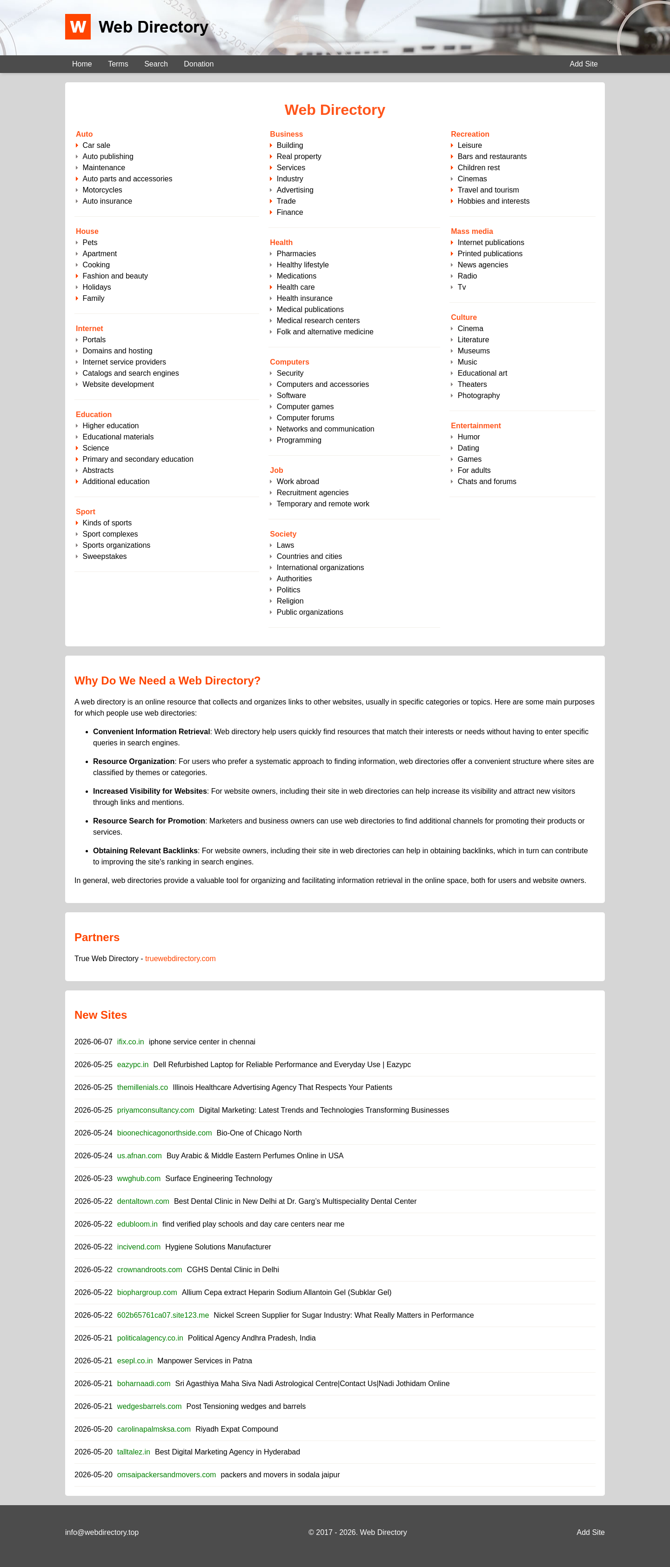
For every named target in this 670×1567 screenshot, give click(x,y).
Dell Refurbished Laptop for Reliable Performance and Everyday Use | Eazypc (282, 1065)
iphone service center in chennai (202, 1042)
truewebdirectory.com (180, 959)
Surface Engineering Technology (218, 1178)
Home (82, 64)
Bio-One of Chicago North (259, 1133)
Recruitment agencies (313, 493)
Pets (89, 242)
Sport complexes (110, 534)
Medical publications (310, 309)
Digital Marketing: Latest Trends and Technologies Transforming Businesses (324, 1110)
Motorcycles (102, 190)
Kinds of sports (107, 523)
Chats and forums (487, 481)
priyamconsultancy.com (155, 1110)
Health (281, 242)
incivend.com (139, 1247)
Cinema (470, 328)
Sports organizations (116, 545)
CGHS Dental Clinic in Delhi (233, 1270)
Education (94, 414)
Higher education (110, 426)
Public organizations (310, 612)
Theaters (472, 384)
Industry (290, 179)
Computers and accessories (323, 384)
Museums (474, 351)
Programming (299, 440)
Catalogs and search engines (130, 373)
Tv (462, 287)
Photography (479, 395)
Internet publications (491, 242)
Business (286, 134)
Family (93, 298)
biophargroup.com (147, 1292)
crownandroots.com (149, 1270)
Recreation (470, 134)
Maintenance (103, 168)
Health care (296, 287)
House (87, 231)
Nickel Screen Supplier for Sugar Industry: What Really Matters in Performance (344, 1315)
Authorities (294, 579)
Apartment (99, 254)
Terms (118, 64)
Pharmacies (296, 254)
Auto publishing (107, 156)
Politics (289, 590)
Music (467, 362)
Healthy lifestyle (303, 265)
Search (156, 64)
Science (95, 448)
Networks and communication (326, 429)
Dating (468, 448)
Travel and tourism (488, 190)
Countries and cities (309, 556)
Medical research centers (318, 321)
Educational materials (118, 437)
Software (291, 395)
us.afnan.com (139, 1156)
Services (291, 168)
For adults (474, 470)
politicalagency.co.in (150, 1338)
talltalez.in (133, 1452)
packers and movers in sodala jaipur (280, 1475)
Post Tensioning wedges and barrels (246, 1406)
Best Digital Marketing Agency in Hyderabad (227, 1452)
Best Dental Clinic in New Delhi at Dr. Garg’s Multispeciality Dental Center (295, 1201)
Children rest (479, 168)
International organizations (320, 567)
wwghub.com (139, 1178)
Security (290, 373)
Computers (289, 362)
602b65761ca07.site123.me (163, 1315)
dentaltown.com (143, 1201)
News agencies (483, 265)
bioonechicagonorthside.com (164, 1133)
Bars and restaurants (492, 156)
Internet (89, 328)
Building (290, 145)
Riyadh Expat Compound (236, 1429)
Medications (296, 276)
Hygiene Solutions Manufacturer (218, 1247)
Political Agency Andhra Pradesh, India (252, 1338)
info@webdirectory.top (102, 1532)
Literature (473, 340)
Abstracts (98, 470)
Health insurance (305, 298)
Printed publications (490, 254)
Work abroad (298, 481)
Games (470, 459)
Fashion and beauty (115, 276)
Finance (290, 212)
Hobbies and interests (494, 201)
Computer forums (306, 418)
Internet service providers (124, 362)
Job (276, 470)
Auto (84, 134)
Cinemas (472, 179)
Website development (118, 384)
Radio (467, 276)
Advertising (295, 190)
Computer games (305, 407)
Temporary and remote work (323, 504)
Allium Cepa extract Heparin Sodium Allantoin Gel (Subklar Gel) (287, 1292)
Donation (199, 64)
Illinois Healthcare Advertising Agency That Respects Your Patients (282, 1087)
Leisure (470, 145)
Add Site (584, 64)
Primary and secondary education (137, 459)
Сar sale (96, 145)
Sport (85, 512)
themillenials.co (142, 1087)
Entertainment (476, 426)
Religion (290, 601)
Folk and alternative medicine (325, 332)
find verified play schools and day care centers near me (253, 1224)
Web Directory (383, 1532)
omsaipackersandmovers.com (166, 1475)
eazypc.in (133, 1065)
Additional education (115, 481)
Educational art (483, 373)
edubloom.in (137, 1224)
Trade (286, 201)
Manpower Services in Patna (204, 1361)
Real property (299, 156)
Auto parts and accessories (127, 179)
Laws (285, 545)
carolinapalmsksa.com (154, 1429)
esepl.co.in (135, 1361)
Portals (94, 340)
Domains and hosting (117, 351)
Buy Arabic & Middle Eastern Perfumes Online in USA (255, 1156)
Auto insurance (107, 201)
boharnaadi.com (144, 1384)
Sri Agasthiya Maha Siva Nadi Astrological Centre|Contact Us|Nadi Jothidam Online (312, 1384)
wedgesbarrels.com (149, 1406)
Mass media (472, 231)
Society (283, 534)
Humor (469, 437)
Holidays (96, 287)
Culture (464, 317)
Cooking (96, 265)
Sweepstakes (104, 556)
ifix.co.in (130, 1042)
